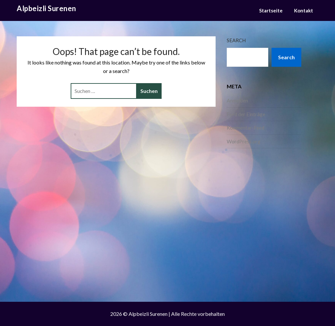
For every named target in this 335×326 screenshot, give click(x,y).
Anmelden (237, 100)
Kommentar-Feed (245, 128)
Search (236, 40)
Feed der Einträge (246, 114)
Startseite (271, 10)
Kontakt (303, 10)
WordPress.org (243, 141)
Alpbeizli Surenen (46, 8)
